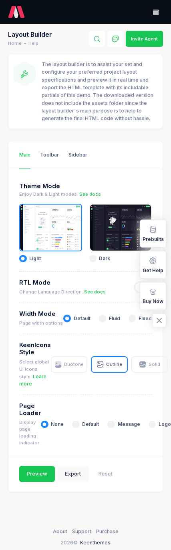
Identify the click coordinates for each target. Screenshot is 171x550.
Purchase (107, 531)
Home (15, 43)
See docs (90, 194)
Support (81, 531)
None (57, 424)
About (60, 531)
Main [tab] (24, 155)
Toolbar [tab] (49, 155)
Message (129, 424)
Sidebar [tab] (77, 155)
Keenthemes (95, 543)
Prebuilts (153, 233)
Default (82, 318)
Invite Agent (144, 39)
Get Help (153, 264)
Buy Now (153, 295)
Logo (165, 424)
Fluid (114, 318)
